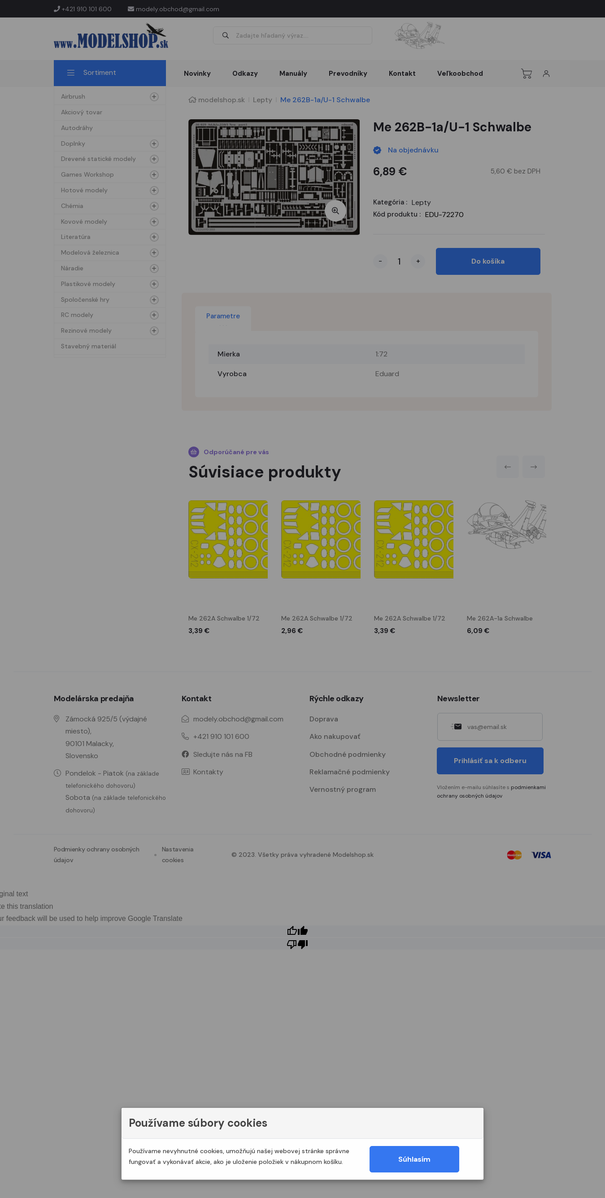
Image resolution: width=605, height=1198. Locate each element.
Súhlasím (414, 1159)
